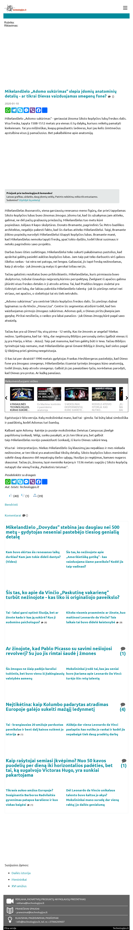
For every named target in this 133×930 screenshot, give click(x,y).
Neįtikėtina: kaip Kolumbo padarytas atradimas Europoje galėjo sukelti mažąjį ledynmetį (57, 707)
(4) (123, 706)
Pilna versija (10, 928)
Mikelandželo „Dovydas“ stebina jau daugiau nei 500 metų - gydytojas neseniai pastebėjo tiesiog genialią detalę (62, 532)
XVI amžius (19, 886)
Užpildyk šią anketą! (29, 200)
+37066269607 (56, 921)
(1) (123, 650)
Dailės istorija (21, 873)
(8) (44, 622)
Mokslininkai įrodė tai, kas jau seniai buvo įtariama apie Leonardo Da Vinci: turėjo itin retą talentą (94, 673)
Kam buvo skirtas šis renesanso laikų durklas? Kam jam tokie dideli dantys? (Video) (33, 556)
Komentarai (16, 515)
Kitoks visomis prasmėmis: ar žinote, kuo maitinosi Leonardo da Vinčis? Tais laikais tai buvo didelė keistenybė (95, 617)
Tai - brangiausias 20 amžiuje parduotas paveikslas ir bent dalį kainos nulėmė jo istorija (35, 729)
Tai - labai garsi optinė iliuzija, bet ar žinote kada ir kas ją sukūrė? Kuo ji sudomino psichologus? (32, 617)
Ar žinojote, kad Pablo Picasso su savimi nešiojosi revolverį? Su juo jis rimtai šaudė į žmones (59, 651)
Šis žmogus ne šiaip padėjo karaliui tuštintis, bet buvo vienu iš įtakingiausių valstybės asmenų (35, 673)
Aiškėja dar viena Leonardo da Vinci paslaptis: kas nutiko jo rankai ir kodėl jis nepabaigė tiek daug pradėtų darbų (95, 729)
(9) (119, 622)
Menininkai (19, 879)
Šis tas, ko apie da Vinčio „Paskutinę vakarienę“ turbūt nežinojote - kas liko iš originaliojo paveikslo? (62, 594)
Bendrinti (11, 504)
